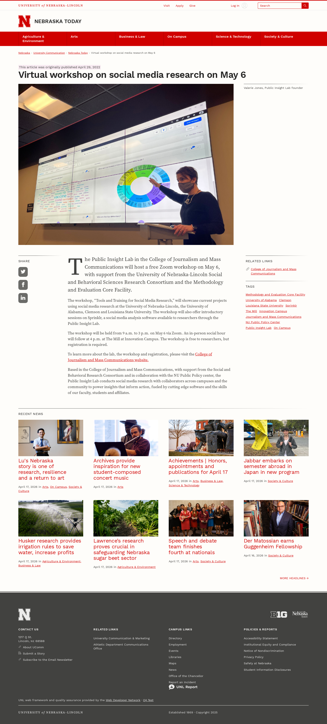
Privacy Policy (253, 657)
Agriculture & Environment (33, 39)
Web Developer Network (123, 700)
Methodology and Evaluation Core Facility (275, 294)
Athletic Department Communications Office (120, 646)
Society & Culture (278, 36)
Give (192, 5)
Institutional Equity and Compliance (270, 644)
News (172, 669)
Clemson (285, 300)
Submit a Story (34, 653)
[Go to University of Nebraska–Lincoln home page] (24, 21)
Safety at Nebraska (257, 663)
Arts (74, 36)
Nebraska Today (58, 21)
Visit (167, 5)
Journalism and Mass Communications (273, 316)
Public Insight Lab (259, 327)
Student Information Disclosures (267, 669)
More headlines (293, 578)
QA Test (148, 700)
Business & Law (132, 36)
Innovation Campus (273, 311)
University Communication (49, 52)
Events (173, 650)
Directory (175, 638)
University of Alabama (261, 300)
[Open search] (283, 5)
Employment (178, 644)
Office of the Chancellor (186, 676)
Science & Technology (233, 36)
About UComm (33, 647)
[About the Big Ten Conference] (279, 614)
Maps (172, 663)
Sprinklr (291, 305)
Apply (180, 5)
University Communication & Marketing (121, 638)
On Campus (176, 36)
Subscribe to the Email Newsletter (48, 659)
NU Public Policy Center (263, 322)
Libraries (175, 657)
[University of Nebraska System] (300, 614)
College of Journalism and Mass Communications (273, 271)
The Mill (251, 311)
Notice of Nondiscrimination (264, 650)
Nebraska (24, 52)
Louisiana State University (264, 305)
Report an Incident (183, 685)
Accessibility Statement (261, 638)
